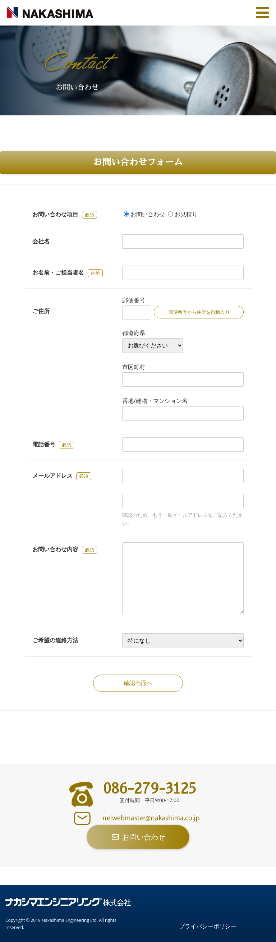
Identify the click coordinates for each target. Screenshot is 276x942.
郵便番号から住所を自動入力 (199, 312)
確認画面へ (138, 683)
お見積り (186, 214)
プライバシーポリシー (207, 926)
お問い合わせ (147, 214)
